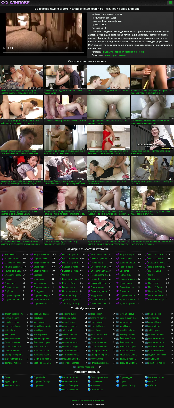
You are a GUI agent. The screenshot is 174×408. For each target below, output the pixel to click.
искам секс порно (156, 363)
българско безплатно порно (157, 350)
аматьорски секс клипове (129, 334)
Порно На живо (41, 303)
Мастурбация (40, 283)
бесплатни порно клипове (14, 350)
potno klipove (154, 326)
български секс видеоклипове (100, 350)
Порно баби (39, 377)
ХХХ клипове (15, 3)
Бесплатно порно (13, 385)
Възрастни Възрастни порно (157, 299)
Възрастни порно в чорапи (117, 52)
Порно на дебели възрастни (43, 287)
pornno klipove (154, 322)
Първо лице (10, 283)
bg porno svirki (69, 314)
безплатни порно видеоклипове (14, 342)
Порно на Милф (127, 295)
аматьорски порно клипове (100, 334)
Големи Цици (154, 271)
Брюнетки (124, 271)
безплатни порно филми (71, 342)
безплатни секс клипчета (157, 342)
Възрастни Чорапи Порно (100, 299)
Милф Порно (137, 52)
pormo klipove (126, 322)
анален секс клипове (157, 334)
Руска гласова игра (129, 299)
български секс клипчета (129, 350)
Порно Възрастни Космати (100, 279)
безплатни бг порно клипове (129, 338)
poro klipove (125, 326)
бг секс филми (69, 338)
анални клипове (12, 338)
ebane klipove (97, 314)
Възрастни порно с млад (43, 254)
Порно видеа (126, 377)
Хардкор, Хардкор (70, 303)
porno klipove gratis (42, 326)
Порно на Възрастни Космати (71, 295)
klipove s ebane (12, 318)
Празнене (9, 279)
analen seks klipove (14, 314)
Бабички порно (41, 271)
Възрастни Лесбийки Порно (157, 263)
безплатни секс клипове (129, 342)
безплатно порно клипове (129, 346)
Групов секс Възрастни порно (14, 271)
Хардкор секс (97, 295)
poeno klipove (68, 322)
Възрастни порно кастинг (71, 279)
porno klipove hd (69, 326)
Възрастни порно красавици (43, 263)
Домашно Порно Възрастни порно (100, 254)
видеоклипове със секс (14, 359)
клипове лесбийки (85, 367)
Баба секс (95, 385)
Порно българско (70, 385)
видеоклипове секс (157, 355)
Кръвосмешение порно (71, 258)
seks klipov (10, 330)
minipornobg (153, 318)
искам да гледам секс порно (129, 363)
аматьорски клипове (71, 334)
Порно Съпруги (155, 258)
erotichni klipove (127, 314)
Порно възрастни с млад (157, 254)
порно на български (71, 381)
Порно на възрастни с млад (71, 291)
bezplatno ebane (41, 314)
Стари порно (40, 267)
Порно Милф (97, 263)
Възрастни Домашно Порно (100, 271)
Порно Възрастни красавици (71, 254)
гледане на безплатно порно (43, 359)
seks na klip (67, 330)
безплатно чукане (156, 346)
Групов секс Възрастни (14, 299)
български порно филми (71, 350)
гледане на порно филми (71, 359)
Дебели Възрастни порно (129, 263)
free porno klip (154, 314)
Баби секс (153, 385)
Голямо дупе (125, 275)
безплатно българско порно (14, 346)
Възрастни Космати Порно (71, 267)
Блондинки (39, 291)
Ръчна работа (68, 283)
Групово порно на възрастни (14, 295)
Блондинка (39, 279)
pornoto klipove (98, 326)
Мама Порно (125, 258)
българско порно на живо (71, 355)
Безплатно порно (156, 377)
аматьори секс (40, 334)
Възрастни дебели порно (14, 275)
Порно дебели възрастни (100, 275)
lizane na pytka (69, 318)
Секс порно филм (99, 377)
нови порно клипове (115, 55)
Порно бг (152, 381)
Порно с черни (126, 267)
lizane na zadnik (98, 318)
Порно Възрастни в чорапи (71, 263)
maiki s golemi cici (128, 318)
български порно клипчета (43, 350)
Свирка (65, 275)
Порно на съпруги (42, 295)
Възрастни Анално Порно (100, 267)
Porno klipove (97, 389)
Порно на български (43, 381)
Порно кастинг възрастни (129, 279)
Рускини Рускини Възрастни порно (129, 303)
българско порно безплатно (14, 355)
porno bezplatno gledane (14, 326)
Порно (8, 377)
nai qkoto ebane (12, 322)
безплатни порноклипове (100, 342)
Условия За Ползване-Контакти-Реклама (87, 400)
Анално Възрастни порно (14, 267)
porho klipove (97, 322)
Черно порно (126, 283)
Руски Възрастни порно (100, 258)
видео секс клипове (129, 355)
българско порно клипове (43, 355)
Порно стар (153, 283)
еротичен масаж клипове (43, 363)
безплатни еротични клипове (157, 338)
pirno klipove (39, 322)
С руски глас (154, 279)
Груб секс (9, 291)
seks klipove (39, 330)
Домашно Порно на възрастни (71, 299)
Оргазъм (38, 275)
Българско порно (70, 377)
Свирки (151, 275)
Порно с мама (40, 258)
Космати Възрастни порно (100, 283)
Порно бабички (155, 287)
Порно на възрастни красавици (157, 295)
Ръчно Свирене (127, 287)
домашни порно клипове (129, 359)
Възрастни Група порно (14, 263)
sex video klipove (127, 330)
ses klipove (96, 330)
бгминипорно (97, 338)
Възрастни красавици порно (129, 254)
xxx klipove (10, 334)
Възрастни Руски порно (71, 271)
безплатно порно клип (100, 346)
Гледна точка (68, 287)
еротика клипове (13, 363)
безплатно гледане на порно (43, 346)
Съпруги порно (98, 287)
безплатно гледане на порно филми (71, 346)
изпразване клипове (100, 363)
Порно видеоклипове (71, 389)
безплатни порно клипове (43, 342)
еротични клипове (70, 363)
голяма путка (97, 359)
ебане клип (153, 359)
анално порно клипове (43, 338)
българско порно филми (100, 355)
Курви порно (11, 381)
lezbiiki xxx (38, 318)
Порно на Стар (155, 291)
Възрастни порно (13, 287)
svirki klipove (154, 330)
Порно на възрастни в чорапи (100, 303)
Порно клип (39, 385)
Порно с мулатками (157, 267)
